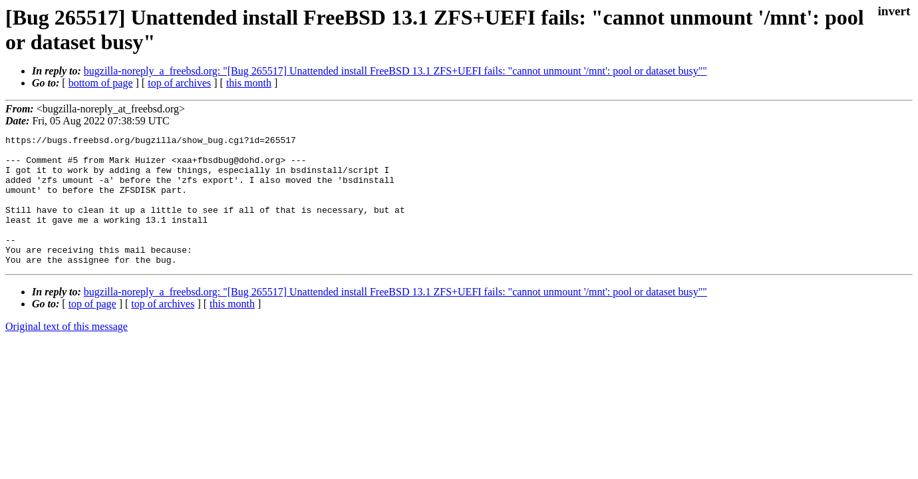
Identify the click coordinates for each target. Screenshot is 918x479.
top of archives (179, 82)
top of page (92, 329)
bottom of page (101, 82)
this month (248, 82)
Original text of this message (66, 352)
